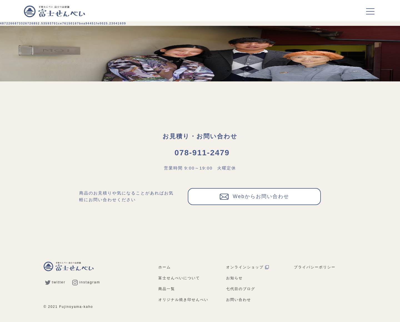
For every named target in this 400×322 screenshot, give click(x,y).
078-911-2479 (201, 152)
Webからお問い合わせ (254, 196)
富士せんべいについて (179, 278)
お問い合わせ (238, 300)
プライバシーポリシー (315, 267)
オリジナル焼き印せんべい (183, 300)
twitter (55, 282)
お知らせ (234, 278)
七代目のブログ (240, 289)
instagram (86, 282)
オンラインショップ (247, 267)
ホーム (164, 267)
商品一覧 (166, 289)
